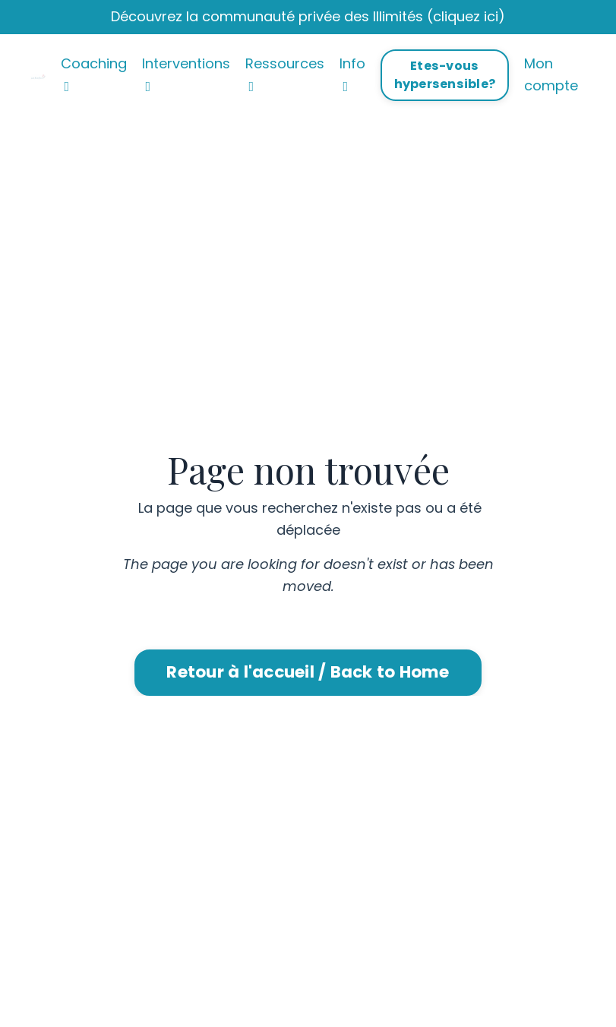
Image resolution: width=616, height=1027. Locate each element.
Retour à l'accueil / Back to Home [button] (307, 672)
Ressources (284, 73)
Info (352, 73)
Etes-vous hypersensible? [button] (445, 75)
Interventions (186, 73)
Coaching (94, 73)
